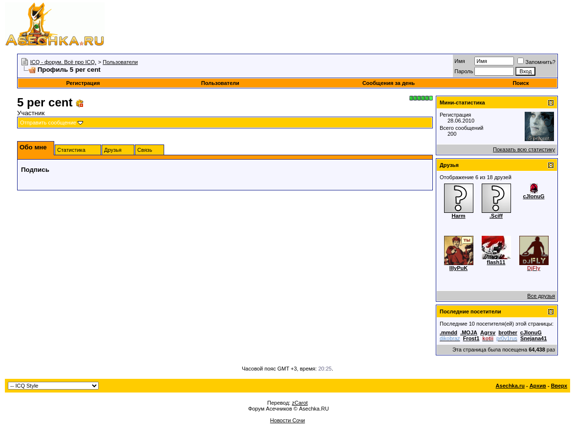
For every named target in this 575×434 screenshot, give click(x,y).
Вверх (559, 386)
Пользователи (120, 62)
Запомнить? (536, 62)
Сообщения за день (388, 83)
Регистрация (83, 83)
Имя (459, 61)
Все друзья (541, 296)
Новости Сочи (287, 420)
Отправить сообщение (48, 122)
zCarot (299, 403)
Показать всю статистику (524, 149)
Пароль (463, 71)
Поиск (520, 83)
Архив (538, 386)
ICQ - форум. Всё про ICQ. (63, 62)
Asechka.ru (510, 386)
